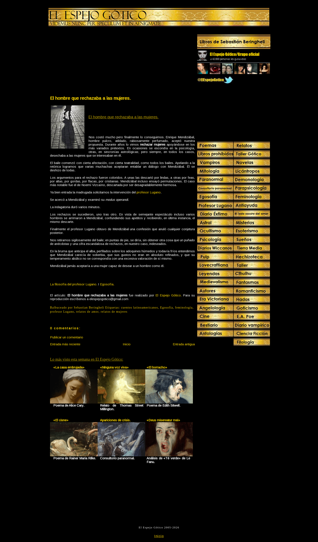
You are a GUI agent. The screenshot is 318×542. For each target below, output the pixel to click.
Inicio (127, 344)
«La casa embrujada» (68, 367)
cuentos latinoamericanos (139, 307)
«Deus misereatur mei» (163, 420)
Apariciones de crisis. (115, 420)
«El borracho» (157, 367)
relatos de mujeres (114, 311)
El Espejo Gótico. (168, 295)
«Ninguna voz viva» (114, 367)
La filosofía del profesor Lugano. (73, 284)
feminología (184, 307)
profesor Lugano (149, 192)
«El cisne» (60, 420)
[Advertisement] (86, 62)
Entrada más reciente (65, 344)
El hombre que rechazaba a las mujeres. (90, 98)
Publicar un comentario (66, 337)
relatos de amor (87, 311)
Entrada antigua (184, 344)
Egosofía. (107, 284)
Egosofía (166, 307)
